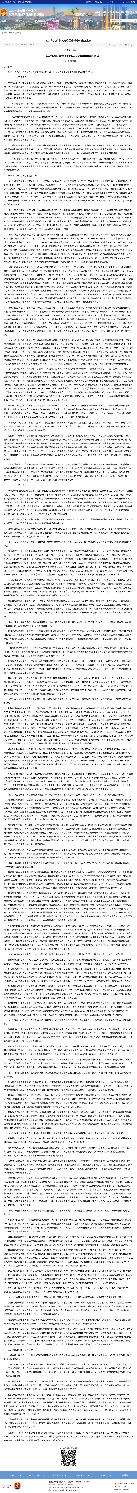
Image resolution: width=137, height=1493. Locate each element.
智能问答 (89, 2)
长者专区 (108, 2)
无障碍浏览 (98, 2)
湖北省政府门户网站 (25, 2)
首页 (5, 33)
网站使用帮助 (52, 1482)
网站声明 (78, 1482)
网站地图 (62, 1482)
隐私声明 (70, 1482)
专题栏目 (125, 1475)
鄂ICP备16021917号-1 (120, 1486)
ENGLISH (117, 2)
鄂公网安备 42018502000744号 (124, 1483)
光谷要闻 (18, 33)
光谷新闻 (11, 33)
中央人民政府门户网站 (8, 2)
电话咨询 (87, 1482)
